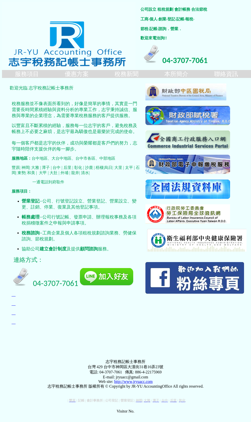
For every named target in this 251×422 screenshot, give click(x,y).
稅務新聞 (126, 74)
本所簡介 (176, 74)
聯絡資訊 (226, 74)
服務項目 (27, 74)
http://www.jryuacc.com (133, 381)
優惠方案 (77, 74)
